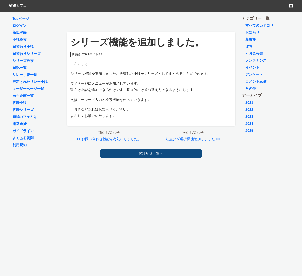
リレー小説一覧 (25, 75)
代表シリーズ (23, 110)
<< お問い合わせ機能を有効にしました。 (109, 139)
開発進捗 (20, 124)
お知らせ (252, 32)
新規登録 (20, 32)
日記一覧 (20, 68)
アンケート (254, 74)
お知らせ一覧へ (151, 153)
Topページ (21, 18)
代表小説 (20, 103)
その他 (250, 88)
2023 (249, 116)
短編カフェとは (25, 117)
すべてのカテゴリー (261, 25)
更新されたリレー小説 (30, 82)
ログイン (20, 25)
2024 (249, 123)
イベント (252, 67)
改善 (248, 46)
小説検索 (20, 39)
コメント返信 (255, 81)
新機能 (250, 39)
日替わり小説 (23, 46)
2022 (249, 109)
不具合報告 (254, 53)
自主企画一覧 (23, 96)
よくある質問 (23, 138)
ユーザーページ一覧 (28, 89)
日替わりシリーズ (27, 54)
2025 (249, 131)
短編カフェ (18, 5)
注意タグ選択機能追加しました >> (193, 139)
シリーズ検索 (23, 61)
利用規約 (20, 145)
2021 (249, 102)
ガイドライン (23, 131)
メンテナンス (255, 60)
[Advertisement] (151, 20)
